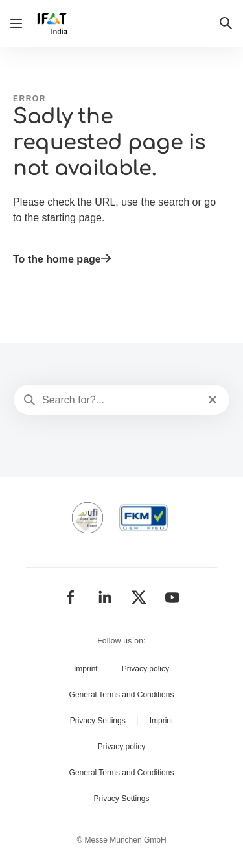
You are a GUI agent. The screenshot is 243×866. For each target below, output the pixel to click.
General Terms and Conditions (121, 694)
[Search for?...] (120, 400)
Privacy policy (145, 668)
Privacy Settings (98, 720)
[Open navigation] (16, 23)
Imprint (86, 668)
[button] (226, 23)
